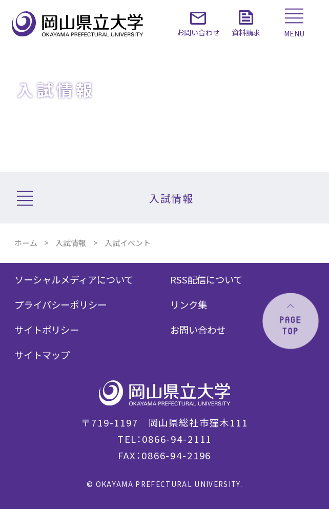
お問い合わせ (197, 329)
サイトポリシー (46, 329)
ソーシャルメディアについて (73, 279)
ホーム (25, 242)
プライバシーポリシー (60, 304)
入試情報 (70, 242)
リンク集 (188, 304)
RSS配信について (206, 279)
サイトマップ (42, 354)
